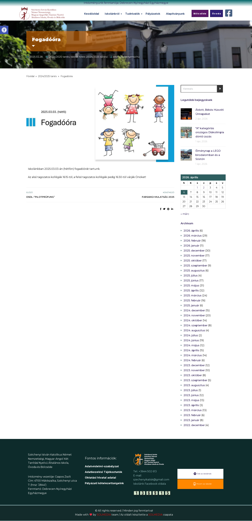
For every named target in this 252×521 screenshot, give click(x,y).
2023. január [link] (191, 420)
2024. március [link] (193, 355)
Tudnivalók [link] (132, 13)
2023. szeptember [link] (195, 380)
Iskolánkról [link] (112, 13)
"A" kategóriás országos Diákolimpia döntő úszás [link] (209, 132)
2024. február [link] (192, 360)
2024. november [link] (194, 315)
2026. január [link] (191, 245)
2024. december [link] (194, 310)
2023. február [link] (192, 415)
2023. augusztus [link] (194, 385)
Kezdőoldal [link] (91, 13)
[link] (4, 30)
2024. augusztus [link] (194, 330)
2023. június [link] (191, 395)
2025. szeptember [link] (195, 265)
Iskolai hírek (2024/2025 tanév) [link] (89, 56)
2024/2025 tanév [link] (59, 56)
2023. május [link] (191, 400)
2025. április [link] (191, 290)
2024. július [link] (191, 335)
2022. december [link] (194, 425)
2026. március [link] (193, 235)
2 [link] (203, 187)
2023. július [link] (191, 390)
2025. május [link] (191, 285)
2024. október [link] (193, 320)
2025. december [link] (194, 250)
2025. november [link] (194, 255)
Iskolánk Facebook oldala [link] (149, 483)
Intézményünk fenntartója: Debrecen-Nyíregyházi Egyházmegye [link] (126, 2)
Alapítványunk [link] (175, 13)
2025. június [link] (191, 280)
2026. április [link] (191, 230)
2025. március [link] (193, 295)
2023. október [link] (193, 375)
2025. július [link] (191, 275)
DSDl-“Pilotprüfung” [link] (40, 196)
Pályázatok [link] (153, 13)
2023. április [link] (191, 405)
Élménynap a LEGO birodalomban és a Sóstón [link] (208, 155)
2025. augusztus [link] (194, 270)
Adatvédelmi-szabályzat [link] (102, 466)
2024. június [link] (191, 340)
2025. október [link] (193, 260)
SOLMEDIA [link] (107, 514)
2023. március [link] (193, 410)
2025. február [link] (192, 300)
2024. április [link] (191, 350)
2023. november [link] (194, 370)
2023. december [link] (194, 365)
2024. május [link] (191, 345)
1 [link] (197, 187)
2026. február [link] (192, 240)
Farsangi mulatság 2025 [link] (158, 196)
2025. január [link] (191, 305)
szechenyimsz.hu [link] (129, 56)
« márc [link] (185, 213)
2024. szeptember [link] (195, 325)
